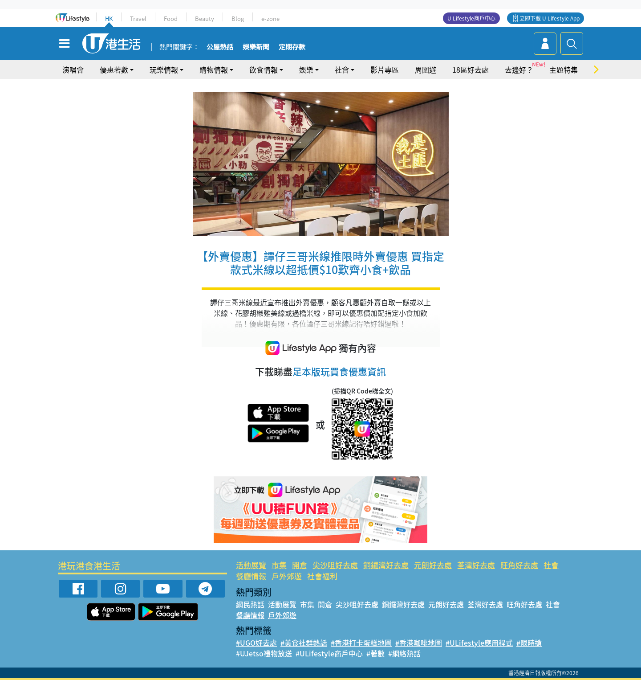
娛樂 (306, 69)
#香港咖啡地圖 (418, 642)
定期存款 (292, 47)
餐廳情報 (251, 576)
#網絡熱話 (404, 653)
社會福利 (322, 576)
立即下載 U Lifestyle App (549, 18)
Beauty (204, 18)
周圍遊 (425, 69)
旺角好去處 (519, 564)
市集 (279, 564)
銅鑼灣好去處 (386, 564)
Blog (237, 18)
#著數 (375, 653)
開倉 (299, 564)
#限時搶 (529, 642)
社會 (342, 69)
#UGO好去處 (256, 642)
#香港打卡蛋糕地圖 (361, 642)
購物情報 (213, 69)
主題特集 (563, 69)
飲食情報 (263, 69)
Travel (138, 18)
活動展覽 (251, 564)
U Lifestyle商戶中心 (471, 18)
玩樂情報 (164, 69)
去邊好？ (519, 69)
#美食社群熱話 (303, 642)
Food (171, 18)
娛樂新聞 (256, 47)
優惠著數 (114, 69)
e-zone (270, 18)
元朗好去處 (433, 564)
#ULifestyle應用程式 (479, 642)
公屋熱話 (220, 47)
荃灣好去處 (476, 564)
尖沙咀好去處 (335, 564)
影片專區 (384, 69)
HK (109, 18)
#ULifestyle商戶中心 (329, 653)
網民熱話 (250, 604)
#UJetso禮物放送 (264, 653)
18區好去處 (470, 69)
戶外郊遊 (287, 576)
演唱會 (73, 69)
